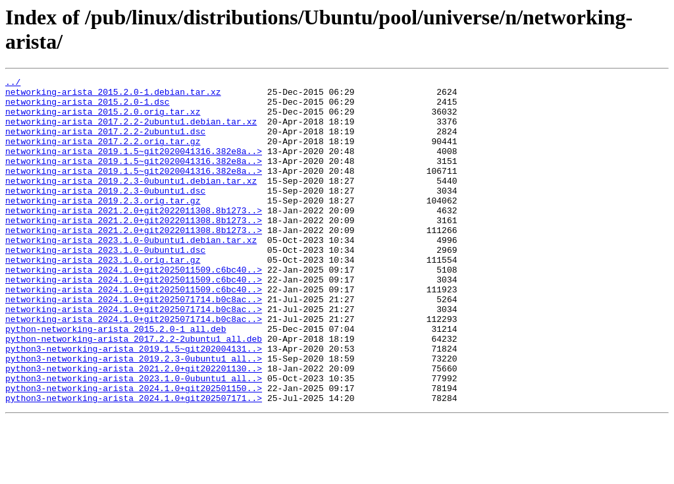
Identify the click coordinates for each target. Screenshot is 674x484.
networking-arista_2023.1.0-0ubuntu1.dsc (105, 285)
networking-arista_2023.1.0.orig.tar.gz (102, 297)
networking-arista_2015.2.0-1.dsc (87, 107)
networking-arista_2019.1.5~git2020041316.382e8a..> (133, 167)
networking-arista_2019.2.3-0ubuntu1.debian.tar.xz (131, 202)
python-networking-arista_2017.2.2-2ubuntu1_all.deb (133, 392)
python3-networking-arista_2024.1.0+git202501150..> (133, 451)
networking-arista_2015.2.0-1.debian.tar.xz (113, 95)
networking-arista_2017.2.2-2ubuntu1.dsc (105, 143)
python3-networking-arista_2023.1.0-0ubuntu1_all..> (133, 439)
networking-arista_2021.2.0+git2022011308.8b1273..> (133, 238)
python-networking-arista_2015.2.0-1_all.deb (115, 380)
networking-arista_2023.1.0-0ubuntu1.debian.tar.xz (131, 273)
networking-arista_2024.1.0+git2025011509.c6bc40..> (133, 309)
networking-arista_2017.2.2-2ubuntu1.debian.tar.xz (131, 131)
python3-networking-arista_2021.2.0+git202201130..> (133, 427)
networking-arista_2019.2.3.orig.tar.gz (102, 226)
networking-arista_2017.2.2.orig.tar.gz (102, 155)
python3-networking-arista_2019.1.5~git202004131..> (133, 404)
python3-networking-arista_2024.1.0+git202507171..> (133, 463)
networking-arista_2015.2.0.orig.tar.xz (102, 119)
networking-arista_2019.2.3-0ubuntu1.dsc (105, 214)
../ (12, 84)
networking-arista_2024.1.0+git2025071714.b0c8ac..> (133, 344)
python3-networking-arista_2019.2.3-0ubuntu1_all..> (133, 415)
